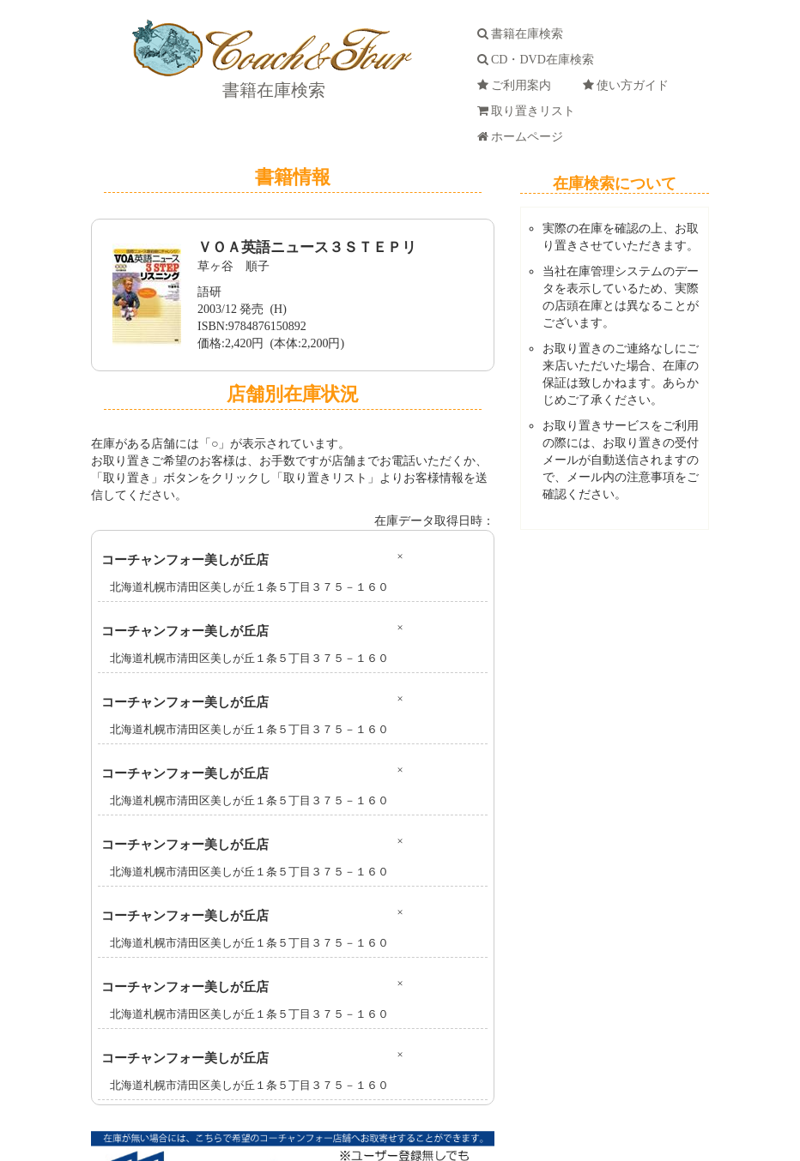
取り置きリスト (529, 111)
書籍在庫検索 (271, 90)
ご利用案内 (517, 85)
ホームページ (523, 136)
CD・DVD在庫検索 (538, 59)
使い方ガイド (629, 85)
